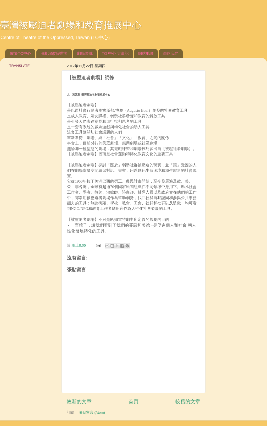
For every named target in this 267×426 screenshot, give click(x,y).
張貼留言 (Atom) (92, 412)
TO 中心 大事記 (115, 53)
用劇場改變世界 (54, 53)
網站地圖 (146, 53)
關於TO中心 (20, 53)
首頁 (133, 401)
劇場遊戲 (85, 53)
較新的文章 (79, 401)
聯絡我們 (171, 53)
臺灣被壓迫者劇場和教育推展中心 (70, 25)
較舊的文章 (187, 401)
